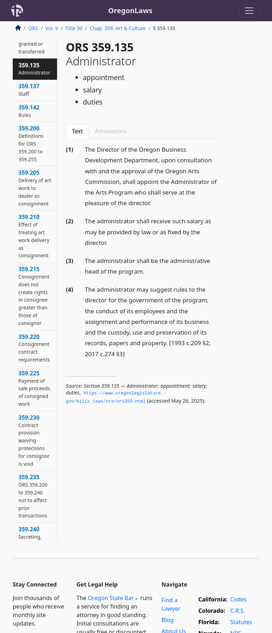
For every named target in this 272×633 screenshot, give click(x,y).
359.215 (33, 295)
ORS (33, 28)
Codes (238, 599)
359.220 (34, 348)
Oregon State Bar (111, 598)
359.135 (34, 68)
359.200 (31, 143)
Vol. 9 (51, 28)
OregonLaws (130, 10)
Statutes (241, 622)
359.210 (34, 236)
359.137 (28, 89)
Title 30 (74, 28)
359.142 (28, 110)
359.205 (34, 188)
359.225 (34, 388)
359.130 (31, 39)
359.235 (32, 496)
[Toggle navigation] (249, 11)
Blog (168, 620)
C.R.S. (237, 611)
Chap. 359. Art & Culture (118, 28)
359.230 (34, 440)
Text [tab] (77, 131)
